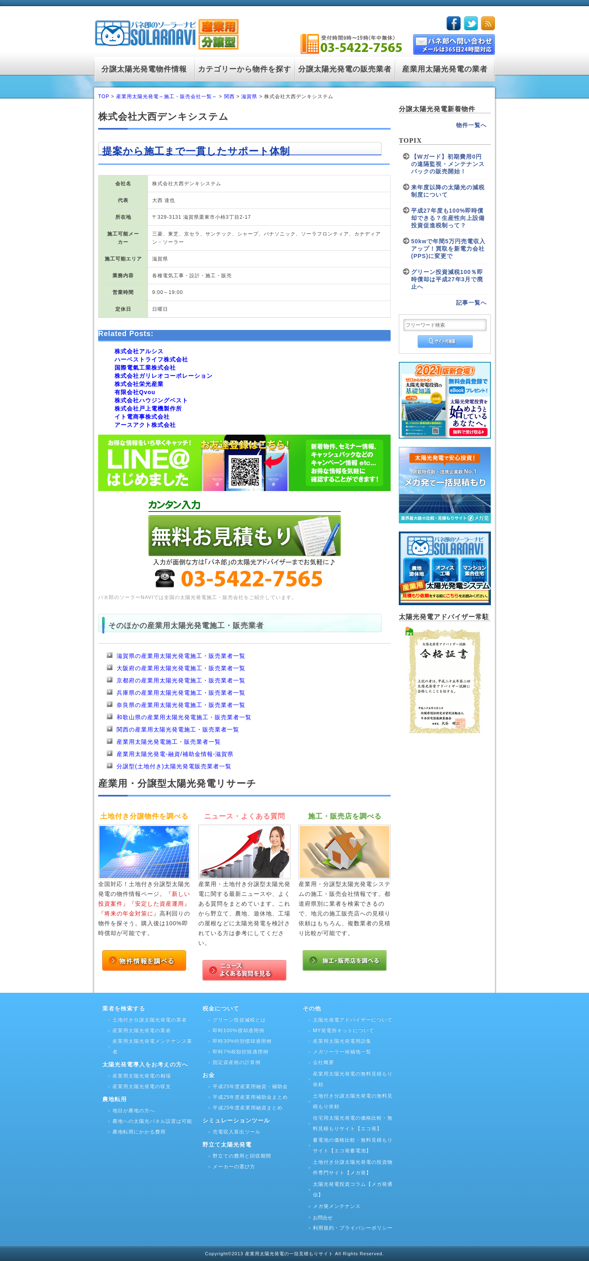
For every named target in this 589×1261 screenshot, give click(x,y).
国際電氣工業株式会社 (145, 367)
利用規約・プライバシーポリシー (353, 1228)
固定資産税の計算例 (237, 1062)
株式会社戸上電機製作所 (148, 408)
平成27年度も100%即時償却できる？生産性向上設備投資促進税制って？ (448, 218)
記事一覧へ (471, 302)
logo (166, 32)
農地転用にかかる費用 (139, 1132)
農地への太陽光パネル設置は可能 (152, 1121)
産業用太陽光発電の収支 (141, 1086)
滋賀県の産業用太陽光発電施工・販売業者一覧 (181, 656)
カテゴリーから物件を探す (244, 69)
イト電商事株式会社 (142, 416)
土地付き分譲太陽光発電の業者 (149, 1020)
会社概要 (323, 1062)
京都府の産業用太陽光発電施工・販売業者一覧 (181, 680)
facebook (454, 23)
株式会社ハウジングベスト (151, 400)
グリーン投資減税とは (239, 1020)
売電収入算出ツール (237, 1132)
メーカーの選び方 (234, 1166)
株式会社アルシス (139, 351)
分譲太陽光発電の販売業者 (344, 69)
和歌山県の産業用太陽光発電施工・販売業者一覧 (184, 717)
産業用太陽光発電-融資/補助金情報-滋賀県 (175, 754)
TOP (103, 96)
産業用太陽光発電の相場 (141, 1076)
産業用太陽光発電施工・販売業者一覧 (169, 741)
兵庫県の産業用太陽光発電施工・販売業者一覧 (181, 692)
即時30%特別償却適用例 (242, 1041)
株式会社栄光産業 (139, 384)
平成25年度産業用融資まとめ (248, 1108)
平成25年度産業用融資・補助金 (250, 1086)
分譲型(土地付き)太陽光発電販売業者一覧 (174, 766)
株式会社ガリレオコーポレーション (164, 375)
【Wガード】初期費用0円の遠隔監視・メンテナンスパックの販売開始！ (448, 164)
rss (488, 23)
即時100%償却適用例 (238, 1030)
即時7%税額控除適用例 (240, 1052)
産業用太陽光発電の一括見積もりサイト (290, 1253)
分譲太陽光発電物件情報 (144, 69)
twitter (471, 23)
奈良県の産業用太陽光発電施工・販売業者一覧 (181, 705)
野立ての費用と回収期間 (242, 1156)
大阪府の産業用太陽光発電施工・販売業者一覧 (181, 668)
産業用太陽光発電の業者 (445, 69)
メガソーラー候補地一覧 (342, 1052)
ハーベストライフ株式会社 (151, 359)
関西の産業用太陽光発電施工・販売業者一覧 (178, 729)
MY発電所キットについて (343, 1030)
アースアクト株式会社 (145, 425)
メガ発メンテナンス (337, 1206)
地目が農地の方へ (133, 1110)
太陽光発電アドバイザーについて (353, 1020)
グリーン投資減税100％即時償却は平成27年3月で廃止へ (447, 279)
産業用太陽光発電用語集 (342, 1041)
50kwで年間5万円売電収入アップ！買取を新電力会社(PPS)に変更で (448, 248)
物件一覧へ (471, 125)
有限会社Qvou (135, 392)
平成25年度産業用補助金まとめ (250, 1097)
